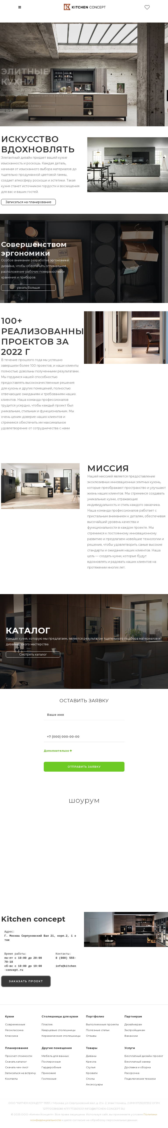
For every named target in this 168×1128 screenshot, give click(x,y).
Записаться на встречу (20, 1073)
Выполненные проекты (102, 1024)
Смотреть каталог (56, 648)
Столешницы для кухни (60, 1016)
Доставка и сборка (137, 1067)
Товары (91, 1048)
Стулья (90, 1067)
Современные (15, 1024)
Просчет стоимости (18, 1056)
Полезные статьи (97, 1030)
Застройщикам (134, 1030)
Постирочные (51, 1061)
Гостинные (49, 1078)
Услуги (129, 1048)
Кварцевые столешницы (58, 1030)
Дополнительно (58, 750)
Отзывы (91, 1035)
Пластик (47, 1024)
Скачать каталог (16, 1061)
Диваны (91, 1056)
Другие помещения (57, 1048)
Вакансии (131, 1035)
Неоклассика (14, 1030)
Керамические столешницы (61, 1035)
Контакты (11, 1078)
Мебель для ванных (55, 1056)
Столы (90, 1078)
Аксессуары (94, 1084)
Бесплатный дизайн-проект (143, 1056)
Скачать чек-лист (16, 1067)
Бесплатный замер (137, 1061)
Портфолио (95, 1016)
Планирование (16, 1048)
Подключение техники (140, 1078)
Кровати (92, 1073)
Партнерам (133, 1016)
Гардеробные (51, 1067)
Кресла (91, 1061)
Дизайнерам (133, 1024)
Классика (11, 1035)
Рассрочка (131, 1073)
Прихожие (49, 1073)
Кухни (9, 1016)
